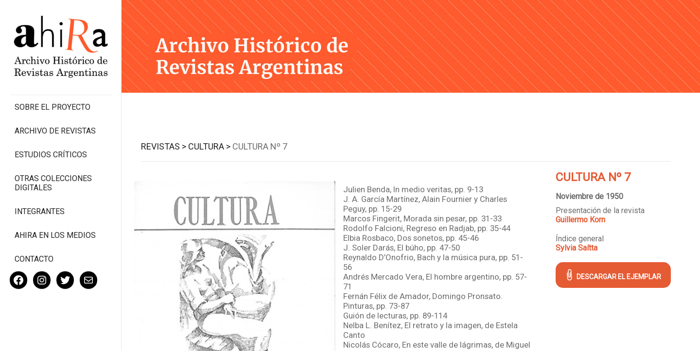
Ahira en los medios (55, 235)
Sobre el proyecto (52, 107)
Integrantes (40, 211)
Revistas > (163, 146)
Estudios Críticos (51, 154)
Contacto (34, 259)
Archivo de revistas (55, 130)
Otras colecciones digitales (53, 183)
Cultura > (209, 146)
